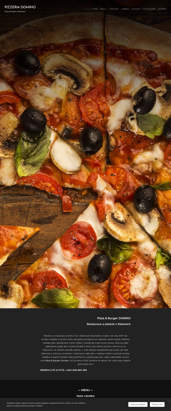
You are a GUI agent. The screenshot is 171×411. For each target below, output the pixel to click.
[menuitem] (97, 9)
